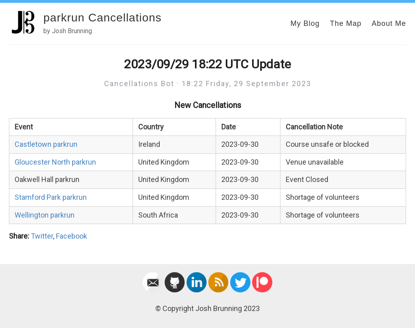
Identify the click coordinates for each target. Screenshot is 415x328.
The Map (346, 23)
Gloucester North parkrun (55, 162)
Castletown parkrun (46, 144)
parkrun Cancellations (102, 17)
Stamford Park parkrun (51, 197)
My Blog (305, 23)
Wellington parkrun (45, 215)
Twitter (42, 236)
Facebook (71, 236)
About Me (389, 23)
